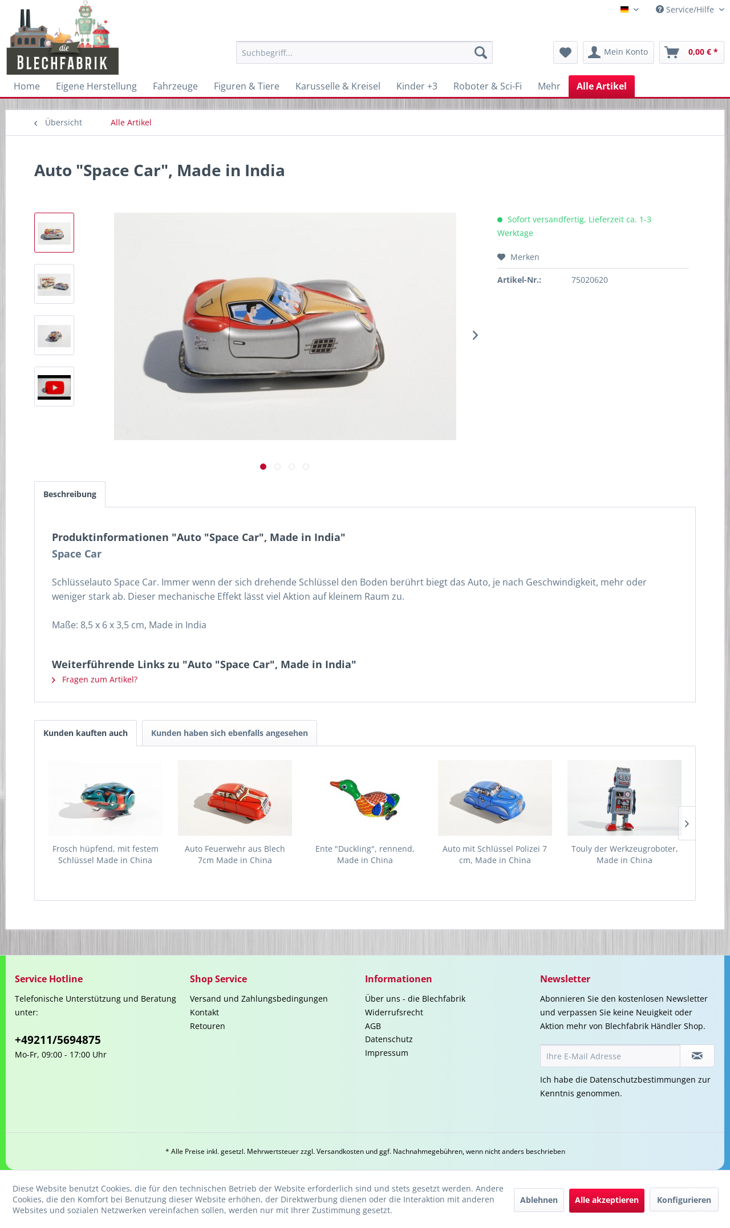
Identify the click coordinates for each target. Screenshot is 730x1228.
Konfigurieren (684, 1199)
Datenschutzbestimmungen (643, 1079)
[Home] (27, 86)
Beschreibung (69, 494)
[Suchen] (481, 52)
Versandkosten (340, 1151)
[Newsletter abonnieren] (697, 1055)
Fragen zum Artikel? (94, 679)
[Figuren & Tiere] (246, 86)
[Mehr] (549, 86)
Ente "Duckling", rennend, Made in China (365, 854)
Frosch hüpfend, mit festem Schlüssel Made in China (105, 854)
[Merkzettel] (565, 52)
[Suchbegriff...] (364, 52)
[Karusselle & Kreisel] (337, 86)
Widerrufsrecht (394, 1012)
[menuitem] (364, 52)
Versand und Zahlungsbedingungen (259, 998)
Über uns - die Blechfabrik (415, 998)
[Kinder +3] (416, 86)
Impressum (386, 1052)
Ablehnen (539, 1199)
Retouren (207, 1025)
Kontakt (204, 1012)
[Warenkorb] (691, 52)
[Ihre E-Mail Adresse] (610, 1055)
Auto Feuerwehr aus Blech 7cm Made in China (235, 854)
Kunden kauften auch (85, 732)
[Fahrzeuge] (175, 86)
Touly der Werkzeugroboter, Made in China (624, 854)
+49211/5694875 (58, 1039)
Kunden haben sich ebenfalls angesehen (229, 732)
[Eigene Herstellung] (96, 86)
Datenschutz (389, 1039)
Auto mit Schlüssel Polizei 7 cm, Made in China (495, 854)
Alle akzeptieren (607, 1199)
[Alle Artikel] (602, 86)
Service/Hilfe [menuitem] (686, 9)
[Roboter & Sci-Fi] (487, 86)
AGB (373, 1025)
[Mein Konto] (618, 52)
